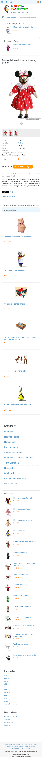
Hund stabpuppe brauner (22, 520)
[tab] (21, 205)
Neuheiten (7, 725)
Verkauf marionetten (29, 746)
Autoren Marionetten (13, 452)
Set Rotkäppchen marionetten (24, 626)
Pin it (11, 192)
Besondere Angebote (11, 716)
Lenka (6, 701)
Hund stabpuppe (19, 531)
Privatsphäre (28, 745)
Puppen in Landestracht (15, 478)
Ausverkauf (8, 728)
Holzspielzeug (10, 468)
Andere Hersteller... (10, 704)
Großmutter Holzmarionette (15, 270)
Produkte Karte (9, 722)
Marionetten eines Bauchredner (18, 457)
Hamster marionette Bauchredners (18, 237)
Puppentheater (11, 447)
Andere (20, 143)
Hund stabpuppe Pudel (21, 509)
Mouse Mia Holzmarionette (23, 27)
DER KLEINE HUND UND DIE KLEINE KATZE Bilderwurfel (20, 338)
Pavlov (6, 678)
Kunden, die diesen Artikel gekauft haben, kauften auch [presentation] (21, 205)
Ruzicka (6, 695)
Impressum (10, 746)
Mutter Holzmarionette (21, 45)
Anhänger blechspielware (14, 304)
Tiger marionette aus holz (22, 574)
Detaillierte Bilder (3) (21, 124)
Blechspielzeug (11, 473)
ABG (22, 748)
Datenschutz (15, 748)
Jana (5, 687)
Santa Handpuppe (20, 584)
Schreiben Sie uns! (18, 745)
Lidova (6, 681)
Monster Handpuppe (20, 595)
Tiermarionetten (11, 463)
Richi (5, 684)
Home (3, 17)
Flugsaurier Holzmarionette (15, 371)
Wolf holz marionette (21, 644)
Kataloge (27, 748)
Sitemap (7, 719)
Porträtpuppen (10, 484)
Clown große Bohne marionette (24, 542)
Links (35, 745)
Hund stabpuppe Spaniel (22, 498)
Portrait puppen (18, 746)
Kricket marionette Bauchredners (17, 404)
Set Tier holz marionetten (22, 617)
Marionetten (9, 431)
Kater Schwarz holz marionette (24, 655)
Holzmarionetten (11, 17)
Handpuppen (10, 442)
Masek (6, 675)
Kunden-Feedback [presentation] (10, 210)
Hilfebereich (8, 745)
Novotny (7, 692)
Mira (5, 698)
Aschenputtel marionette (22, 606)
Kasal (6, 690)
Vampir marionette (20, 553)
